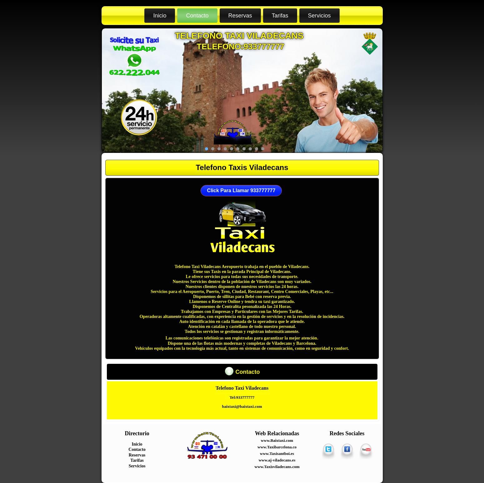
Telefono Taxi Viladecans (239, 36)
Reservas (240, 15)
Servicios (319, 15)
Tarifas (280, 15)
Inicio (159, 15)
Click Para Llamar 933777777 (241, 190)
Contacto (197, 15)
